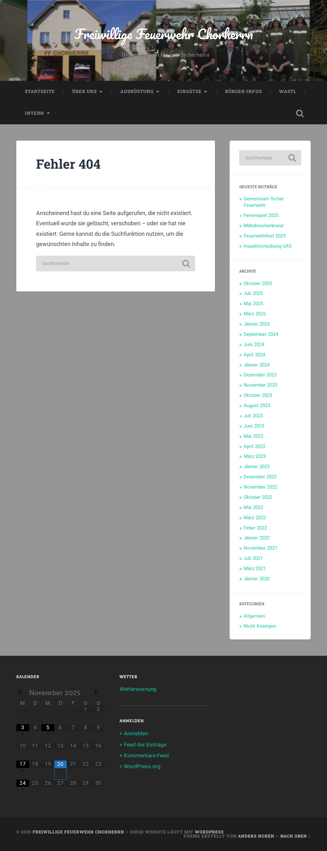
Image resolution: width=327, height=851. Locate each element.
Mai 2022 (253, 507)
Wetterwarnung (137, 689)
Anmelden (136, 733)
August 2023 (257, 405)
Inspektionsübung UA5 (268, 246)
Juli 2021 (253, 558)
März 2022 (255, 518)
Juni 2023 (254, 426)
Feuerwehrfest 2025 (264, 236)
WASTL (287, 91)
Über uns (84, 91)
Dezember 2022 (260, 477)
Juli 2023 (253, 416)
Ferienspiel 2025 (261, 215)
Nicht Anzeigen (260, 626)
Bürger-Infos (243, 91)
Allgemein (254, 616)
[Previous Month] (22, 693)
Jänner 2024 (257, 365)
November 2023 (260, 385)
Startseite (40, 91)
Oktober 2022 (258, 497)
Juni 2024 (254, 344)
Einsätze (189, 91)
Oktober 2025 (258, 283)
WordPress (209, 831)
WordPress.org (142, 766)
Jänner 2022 (257, 538)
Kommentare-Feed (146, 755)
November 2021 (260, 548)
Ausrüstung (137, 91)
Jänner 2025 (257, 324)
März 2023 (255, 456)
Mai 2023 (253, 436)
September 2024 (261, 334)
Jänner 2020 (257, 579)
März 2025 (255, 314)
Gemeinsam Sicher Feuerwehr (264, 202)
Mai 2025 (253, 303)
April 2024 (254, 355)
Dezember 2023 (260, 375)
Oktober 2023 (258, 395)
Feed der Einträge (145, 744)
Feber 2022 (255, 528)
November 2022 (260, 487)
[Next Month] (98, 693)
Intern (34, 113)
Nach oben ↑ (295, 836)
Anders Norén (256, 836)
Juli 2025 (253, 293)
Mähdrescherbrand (263, 225)
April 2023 (254, 446)
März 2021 (255, 568)
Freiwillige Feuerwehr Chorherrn (163, 33)
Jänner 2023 (257, 466)
